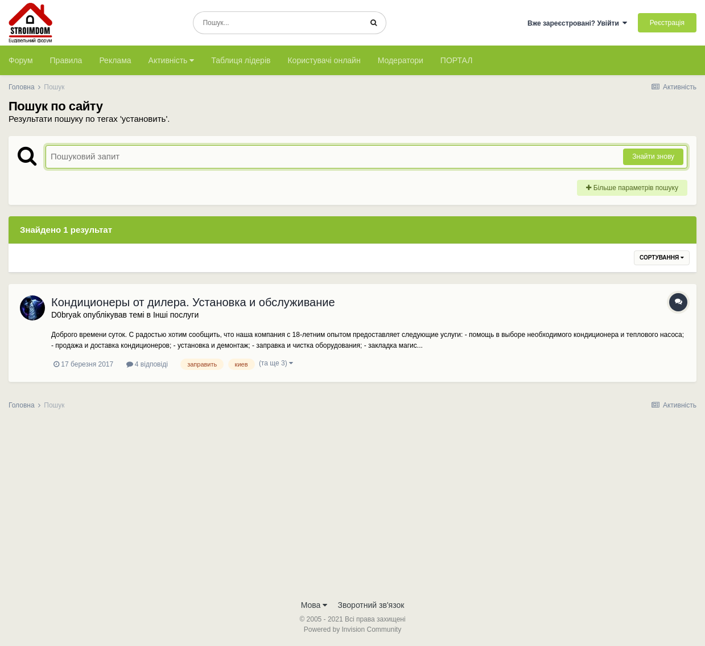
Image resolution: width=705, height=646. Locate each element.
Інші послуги (176, 314)
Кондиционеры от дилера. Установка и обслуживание (193, 302)
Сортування (662, 257)
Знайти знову (653, 157)
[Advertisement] (352, 508)
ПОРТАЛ (456, 60)
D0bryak (66, 314)
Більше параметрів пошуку (632, 188)
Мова (314, 605)
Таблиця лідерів (240, 60)
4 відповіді (147, 364)
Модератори (400, 60)
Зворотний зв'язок (371, 605)
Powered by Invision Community (352, 629)
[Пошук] (277, 23)
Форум (21, 60)
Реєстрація (667, 23)
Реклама (115, 60)
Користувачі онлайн (323, 60)
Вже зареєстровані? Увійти (577, 23)
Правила (66, 60)
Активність (172, 60)
